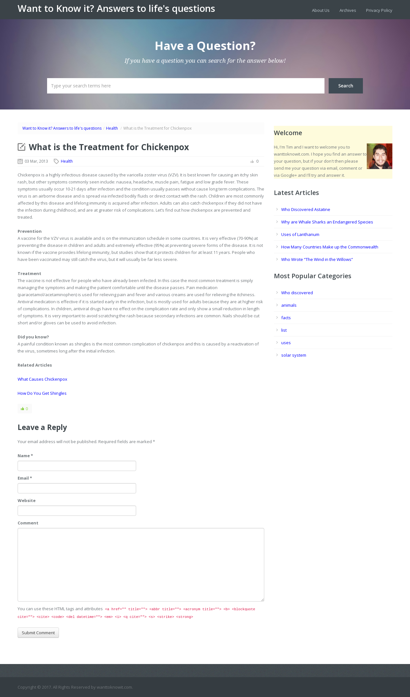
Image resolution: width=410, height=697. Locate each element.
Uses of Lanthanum (300, 234)
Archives (348, 10)
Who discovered (297, 293)
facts (286, 317)
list (284, 330)
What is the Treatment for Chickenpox (109, 147)
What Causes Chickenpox (42, 379)
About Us (321, 10)
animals (289, 305)
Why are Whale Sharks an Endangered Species (327, 222)
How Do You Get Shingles (42, 393)
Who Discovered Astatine (305, 209)
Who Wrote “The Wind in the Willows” (317, 259)
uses (286, 342)
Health (112, 128)
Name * (25, 455)
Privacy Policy (379, 10)
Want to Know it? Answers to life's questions (116, 8)
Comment (28, 523)
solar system (293, 355)
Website (27, 500)
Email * (25, 478)
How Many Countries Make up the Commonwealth (329, 247)
